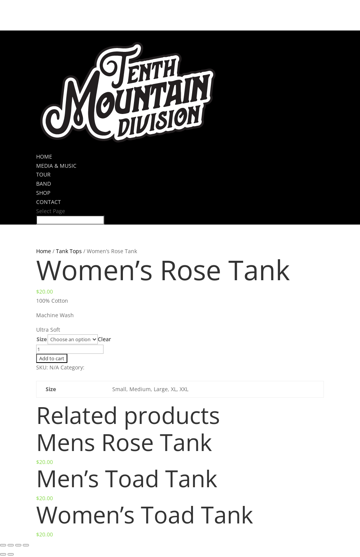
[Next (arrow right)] (11, 554)
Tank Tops (69, 251)
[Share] (11, 545)
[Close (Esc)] (3, 545)
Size (42, 339)
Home (43, 251)
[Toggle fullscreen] (18, 545)
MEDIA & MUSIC (56, 165)
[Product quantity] (70, 349)
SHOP (43, 192)
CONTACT (48, 201)
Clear (104, 339)
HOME (44, 156)
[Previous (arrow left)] (3, 554)
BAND (43, 183)
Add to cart (51, 358)
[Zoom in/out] (26, 545)
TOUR (43, 174)
